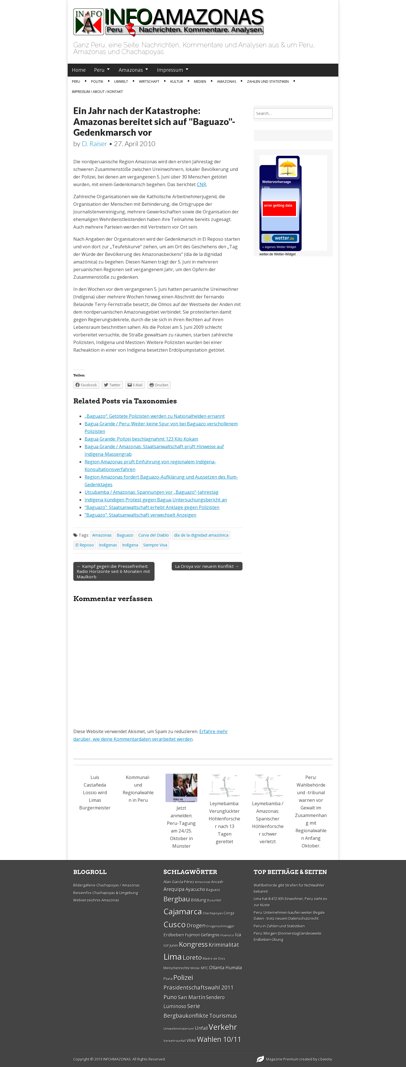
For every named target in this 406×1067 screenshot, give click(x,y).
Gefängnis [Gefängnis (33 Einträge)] (210, 934)
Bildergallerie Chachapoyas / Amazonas (106, 885)
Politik (97, 81)
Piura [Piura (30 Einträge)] (168, 978)
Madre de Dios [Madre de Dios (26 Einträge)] (214, 958)
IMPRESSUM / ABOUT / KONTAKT (97, 91)
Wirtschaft (149, 81)
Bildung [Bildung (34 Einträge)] (198, 900)
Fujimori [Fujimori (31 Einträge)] (192, 934)
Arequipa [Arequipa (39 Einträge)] (174, 889)
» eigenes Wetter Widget (279, 247)
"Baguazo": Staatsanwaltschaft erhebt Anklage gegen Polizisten (152, 507)
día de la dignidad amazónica (201, 535)
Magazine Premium (282, 1059)
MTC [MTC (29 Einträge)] (204, 967)
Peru (99, 69)
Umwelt (121, 81)
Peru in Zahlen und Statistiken (279, 925)
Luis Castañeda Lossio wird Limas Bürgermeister (95, 792)
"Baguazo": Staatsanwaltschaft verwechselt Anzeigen (140, 515)
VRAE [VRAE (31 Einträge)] (191, 1040)
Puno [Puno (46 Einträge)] (170, 997)
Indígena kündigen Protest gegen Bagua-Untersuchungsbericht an (156, 500)
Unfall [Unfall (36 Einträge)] (201, 1028)
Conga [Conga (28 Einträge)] (229, 913)
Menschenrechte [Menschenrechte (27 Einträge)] (177, 968)
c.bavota (325, 1059)
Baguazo (125, 535)
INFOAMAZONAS (117, 1059)
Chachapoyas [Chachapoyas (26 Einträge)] (213, 913)
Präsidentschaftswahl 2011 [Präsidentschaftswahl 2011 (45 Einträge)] (199, 987)
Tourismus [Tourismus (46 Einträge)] (223, 1015)
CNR (201, 184)
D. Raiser (94, 143)
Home (79, 69)
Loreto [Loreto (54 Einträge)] (192, 957)
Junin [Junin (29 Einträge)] (174, 945)
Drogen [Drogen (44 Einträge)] (196, 925)
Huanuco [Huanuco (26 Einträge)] (227, 935)
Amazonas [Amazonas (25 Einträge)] (202, 882)
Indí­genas (108, 545)
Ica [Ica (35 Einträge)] (238, 935)
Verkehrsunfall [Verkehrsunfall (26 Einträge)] (175, 1041)
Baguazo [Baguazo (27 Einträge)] (213, 889)
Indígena (130, 545)
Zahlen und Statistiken (268, 81)
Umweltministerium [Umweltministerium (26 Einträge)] (179, 1028)
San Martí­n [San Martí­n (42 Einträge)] (191, 997)
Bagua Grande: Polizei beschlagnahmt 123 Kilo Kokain (141, 439)
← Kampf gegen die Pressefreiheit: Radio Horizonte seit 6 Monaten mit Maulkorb (113, 571)
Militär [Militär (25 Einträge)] (195, 968)
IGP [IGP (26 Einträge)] (166, 945)
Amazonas (131, 69)
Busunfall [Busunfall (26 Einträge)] (214, 900)
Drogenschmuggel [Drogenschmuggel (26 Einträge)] (220, 926)
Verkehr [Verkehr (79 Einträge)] (223, 1026)
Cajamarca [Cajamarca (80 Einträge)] (183, 911)
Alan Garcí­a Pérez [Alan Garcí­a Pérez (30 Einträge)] (179, 881)
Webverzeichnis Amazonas (96, 900)
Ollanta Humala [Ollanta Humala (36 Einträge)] (225, 968)
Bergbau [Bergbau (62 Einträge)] (177, 898)
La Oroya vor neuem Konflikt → (207, 566)
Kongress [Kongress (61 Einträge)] (193, 944)
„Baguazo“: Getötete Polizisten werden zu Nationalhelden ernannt (155, 416)
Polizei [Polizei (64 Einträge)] (183, 977)
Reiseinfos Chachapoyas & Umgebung (105, 892)
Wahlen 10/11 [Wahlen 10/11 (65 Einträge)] (219, 1039)
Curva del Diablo (153, 535)
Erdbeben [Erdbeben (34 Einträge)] (174, 934)
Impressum (170, 69)
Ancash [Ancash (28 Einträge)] (217, 882)
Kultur (176, 81)
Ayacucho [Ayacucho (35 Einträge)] (195, 889)
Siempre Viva (155, 545)
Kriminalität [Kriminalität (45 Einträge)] (224, 944)
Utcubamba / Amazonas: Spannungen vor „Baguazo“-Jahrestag (152, 492)
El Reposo (84, 545)
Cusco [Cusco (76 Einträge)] (175, 924)
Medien (200, 81)
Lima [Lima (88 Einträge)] (173, 956)
